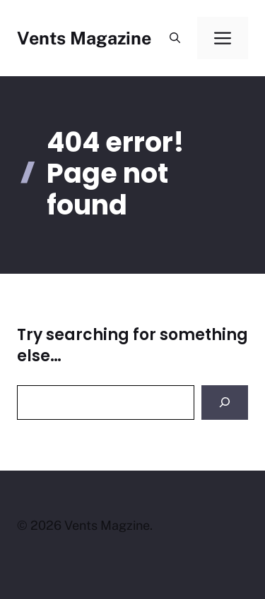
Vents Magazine (84, 38)
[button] (175, 38)
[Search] (224, 402)
